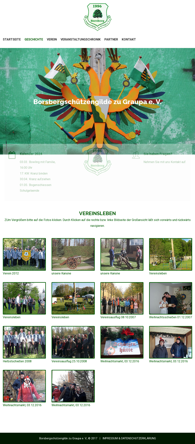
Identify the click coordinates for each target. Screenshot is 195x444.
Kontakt (129, 39)
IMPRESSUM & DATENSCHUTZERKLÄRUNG (129, 438)
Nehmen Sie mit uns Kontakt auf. (164, 163)
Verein (52, 39)
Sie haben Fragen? (157, 155)
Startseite (12, 39)
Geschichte (34, 39)
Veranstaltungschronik (81, 39)
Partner (111, 39)
